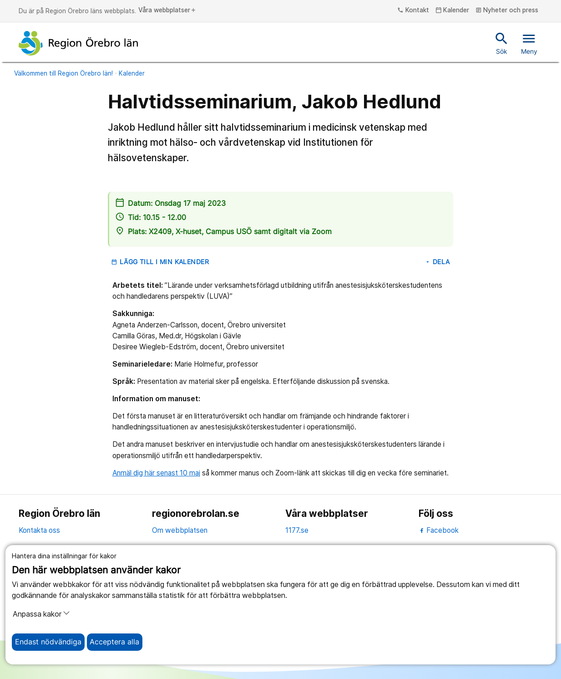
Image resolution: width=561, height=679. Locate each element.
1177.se (296, 530)
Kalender (132, 73)
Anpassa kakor (41, 613)
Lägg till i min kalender (160, 261)
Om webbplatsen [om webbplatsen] (179, 530)
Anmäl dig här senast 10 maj (156, 473)
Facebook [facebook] (439, 530)
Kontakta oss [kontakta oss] (39, 530)
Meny (529, 43)
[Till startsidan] (78, 43)
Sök (502, 43)
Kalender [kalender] (452, 10)
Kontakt (413, 10)
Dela (437, 261)
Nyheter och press (507, 10)
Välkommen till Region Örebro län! (63, 73)
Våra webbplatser (167, 10)
